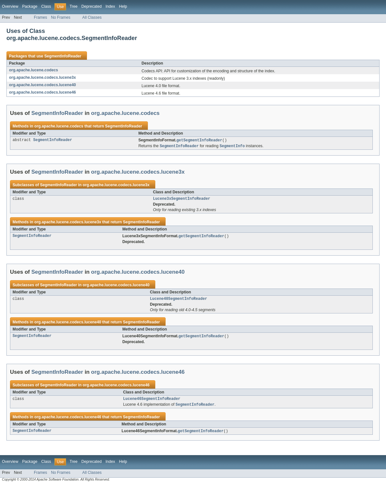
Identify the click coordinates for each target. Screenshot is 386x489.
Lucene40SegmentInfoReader (178, 300)
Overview (10, 6)
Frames (40, 17)
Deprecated (92, 6)
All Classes (91, 17)
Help (123, 6)
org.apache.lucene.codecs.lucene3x (42, 77)
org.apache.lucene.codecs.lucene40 (42, 85)
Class (46, 6)
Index (110, 6)
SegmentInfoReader (62, 56)
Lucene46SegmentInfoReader (151, 401)
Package (29, 6)
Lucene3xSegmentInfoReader (181, 199)
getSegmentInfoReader (199, 140)
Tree (74, 6)
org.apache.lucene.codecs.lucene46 (42, 92)
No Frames (60, 17)
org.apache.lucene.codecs (33, 70)
